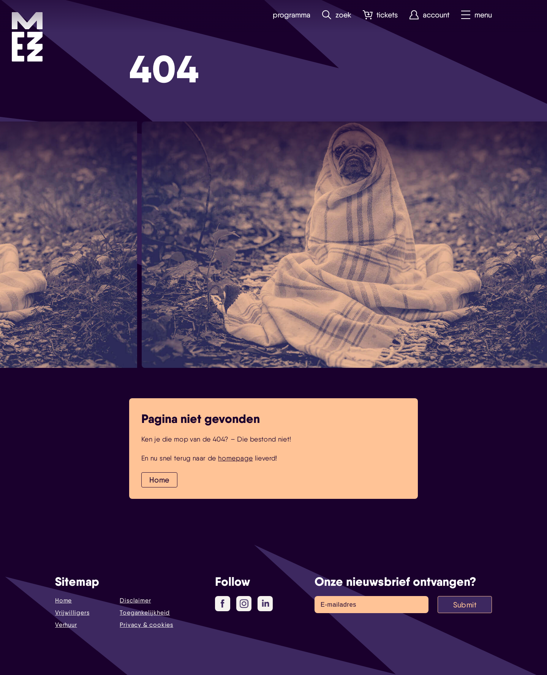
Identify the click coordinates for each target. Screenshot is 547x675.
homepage (235, 458)
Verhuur (66, 624)
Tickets (380, 15)
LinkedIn (266, 603)
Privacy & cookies (146, 624)
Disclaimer (135, 600)
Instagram (245, 604)
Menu (476, 15)
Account (429, 15)
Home (159, 479)
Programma (291, 15)
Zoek (336, 15)
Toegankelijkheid (145, 612)
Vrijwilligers (72, 612)
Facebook (225, 604)
